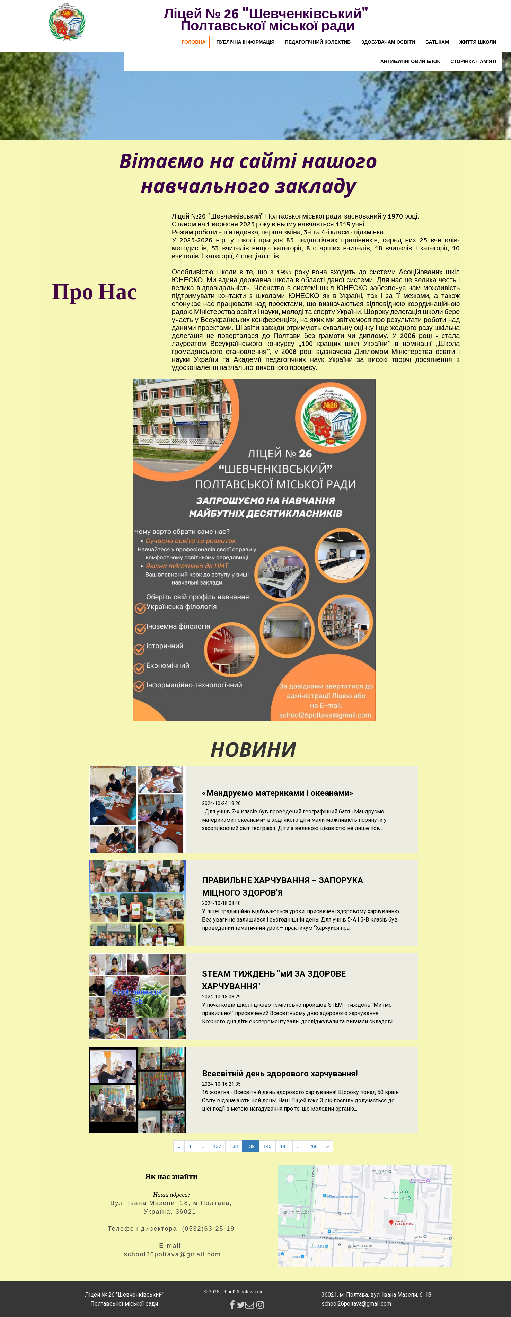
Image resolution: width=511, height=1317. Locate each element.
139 (251, 1146)
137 (217, 1146)
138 (234, 1146)
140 (267, 1146)
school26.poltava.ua (241, 1291)
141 (284, 1146)
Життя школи (477, 42)
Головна (193, 42)
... (202, 1146)
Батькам (437, 42)
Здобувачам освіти (388, 42)
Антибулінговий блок (410, 61)
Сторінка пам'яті (473, 61)
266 (313, 1146)
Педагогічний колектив (318, 42)
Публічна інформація (246, 42)
